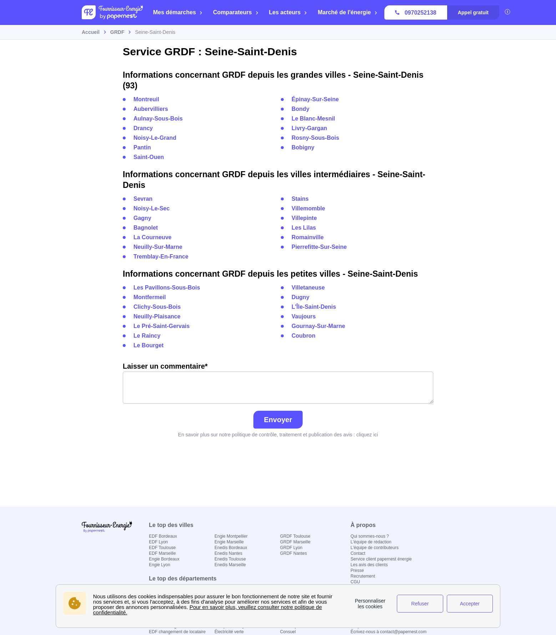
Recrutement (362, 576)
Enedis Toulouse (230, 559)
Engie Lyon (159, 564)
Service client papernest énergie (380, 559)
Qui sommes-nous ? (369, 536)
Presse (357, 570)
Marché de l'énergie (348, 12)
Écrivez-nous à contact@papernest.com (388, 631)
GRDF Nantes (293, 553)
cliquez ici (367, 434)
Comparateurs (235, 12)
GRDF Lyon (291, 547)
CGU (355, 581)
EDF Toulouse (162, 547)
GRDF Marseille (295, 541)
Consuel (288, 631)
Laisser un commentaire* (278, 383)
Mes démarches (178, 12)
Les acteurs (288, 12)
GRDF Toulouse (295, 536)
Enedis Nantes (228, 553)
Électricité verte (229, 631)
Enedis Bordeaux (230, 547)
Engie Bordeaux (164, 559)
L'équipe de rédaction (370, 541)
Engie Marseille (229, 541)
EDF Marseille (162, 553)
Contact (357, 553)
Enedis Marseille (230, 564)
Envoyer (278, 420)
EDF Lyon (158, 541)
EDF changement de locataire (177, 631)
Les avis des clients (369, 564)
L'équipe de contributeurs (374, 547)
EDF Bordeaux (163, 536)
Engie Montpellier (231, 536)
